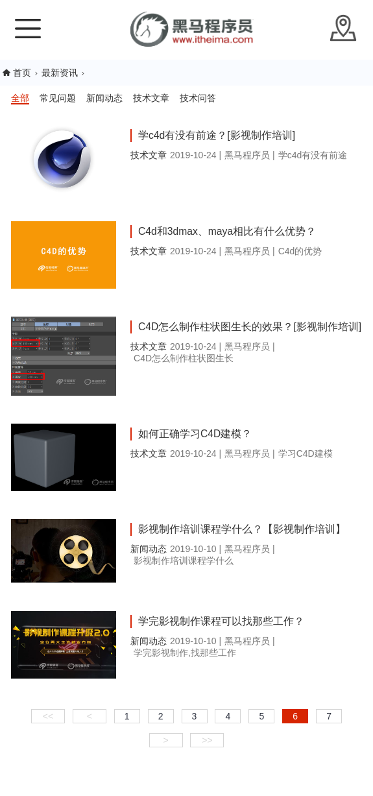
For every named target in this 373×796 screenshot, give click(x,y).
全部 (20, 98)
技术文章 (151, 98)
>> (207, 740)
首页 (22, 72)
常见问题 (58, 98)
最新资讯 (60, 72)
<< (48, 716)
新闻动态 (104, 98)
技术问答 (198, 98)
